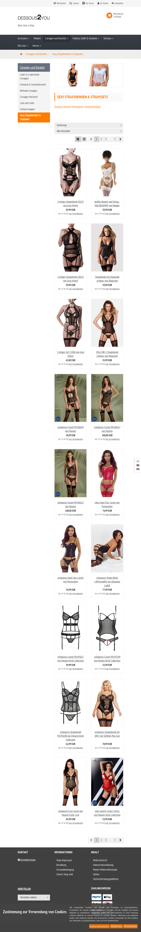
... (110, 139)
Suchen (76, 3)
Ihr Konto (104, 3)
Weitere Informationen (99, 926)
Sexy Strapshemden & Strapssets (30, 117)
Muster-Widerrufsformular (105, 869)
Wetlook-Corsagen (28, 90)
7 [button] (114, 139)
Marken (37, 38)
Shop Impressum (64, 860)
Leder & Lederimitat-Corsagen (30, 76)
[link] (109, 15)
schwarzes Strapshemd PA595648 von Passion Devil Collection (70, 736)
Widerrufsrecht (100, 860)
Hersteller (24, 889)
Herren (37, 45)
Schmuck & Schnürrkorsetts (33, 84)
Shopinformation (93, 106)
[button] (120, 139)
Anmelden (119, 3)
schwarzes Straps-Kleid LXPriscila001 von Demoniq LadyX (107, 581)
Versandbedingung (65, 869)
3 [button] (105, 139)
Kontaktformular (27, 859)
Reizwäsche (77, 106)
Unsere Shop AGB (64, 874)
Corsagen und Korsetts (56, 38)
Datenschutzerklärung (103, 865)
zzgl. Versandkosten (76, 213)
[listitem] (96, 897)
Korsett (67, 106)
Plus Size (23, 45)
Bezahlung (61, 865)
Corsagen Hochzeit (29, 97)
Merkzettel (60, 3)
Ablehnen (116, 926)
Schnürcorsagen (27, 109)
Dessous (108, 38)
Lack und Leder (27, 103)
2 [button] (101, 139)
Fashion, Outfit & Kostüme (86, 38)
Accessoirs (23, 38)
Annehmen (130, 926)
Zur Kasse (90, 3)
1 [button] (96, 139)
